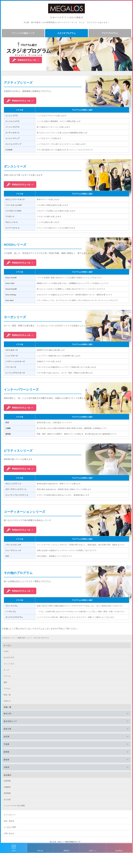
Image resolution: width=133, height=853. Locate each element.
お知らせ (7, 701)
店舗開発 (7, 787)
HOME (6, 651)
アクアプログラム (110, 33)
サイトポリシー (10, 814)
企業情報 (7, 781)
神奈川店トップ (24, 637)
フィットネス (9, 663)
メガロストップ (8, 637)
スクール (7, 676)
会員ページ (92, 851)
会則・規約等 (9, 821)
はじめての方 (9, 657)
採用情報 (7, 793)
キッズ (6, 670)
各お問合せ (119, 851)
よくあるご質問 (10, 827)
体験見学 (66, 851)
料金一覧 (7, 694)
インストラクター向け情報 (14, 805)
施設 (5, 682)
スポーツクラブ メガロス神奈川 (66, 17)
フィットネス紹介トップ (23, 33)
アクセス (7, 688)
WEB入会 (40, 851)
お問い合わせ (9, 833)
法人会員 (7, 799)
